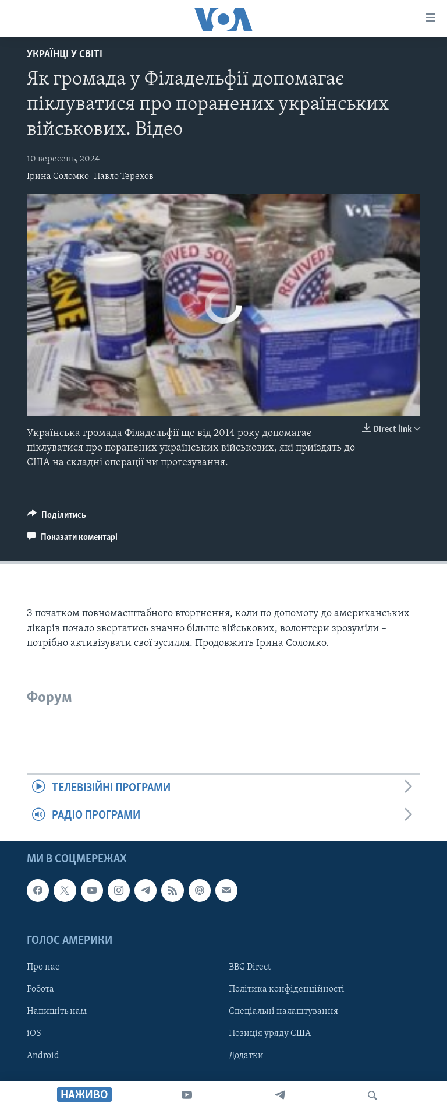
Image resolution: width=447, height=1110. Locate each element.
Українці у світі (64, 54)
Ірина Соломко (58, 176)
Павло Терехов (124, 176)
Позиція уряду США (270, 1033)
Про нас (43, 967)
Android (43, 1055)
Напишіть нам (57, 1011)
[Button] (56, 518)
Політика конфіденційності (287, 989)
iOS (34, 1033)
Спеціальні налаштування (283, 1011)
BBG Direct (250, 967)
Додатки (246, 1055)
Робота (40, 989)
